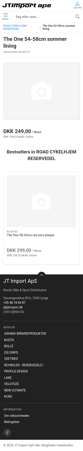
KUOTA (9, 340)
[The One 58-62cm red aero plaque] (41, 201)
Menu (5, 16)
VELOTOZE (11, 384)
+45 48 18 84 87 (14, 302)
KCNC (8, 396)
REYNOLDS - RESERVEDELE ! (24, 365)
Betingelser (12, 422)
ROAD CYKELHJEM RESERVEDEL (15, 27)
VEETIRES (11, 358)
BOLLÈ (8, 346)
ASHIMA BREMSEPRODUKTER (25, 333)
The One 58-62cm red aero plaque (30, 235)
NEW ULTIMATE (15, 390)
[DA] (27, 5)
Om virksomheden (16, 415)
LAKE (8, 377)
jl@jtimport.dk (13, 307)
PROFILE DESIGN (16, 371)
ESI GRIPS (11, 352)
